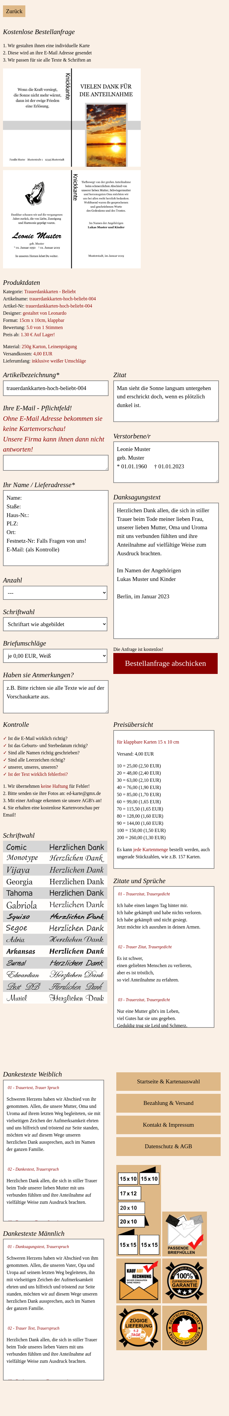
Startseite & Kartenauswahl (168, 1081)
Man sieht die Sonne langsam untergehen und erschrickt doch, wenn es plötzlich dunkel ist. (166, 401)
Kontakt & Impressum (168, 1125)
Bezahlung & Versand (168, 1103)
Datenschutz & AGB (168, 1146)
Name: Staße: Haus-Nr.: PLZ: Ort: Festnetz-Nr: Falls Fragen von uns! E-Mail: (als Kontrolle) (56, 528)
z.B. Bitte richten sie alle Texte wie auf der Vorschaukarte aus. (56, 696)
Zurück (14, 11)
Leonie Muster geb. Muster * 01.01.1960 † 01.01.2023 (166, 462)
